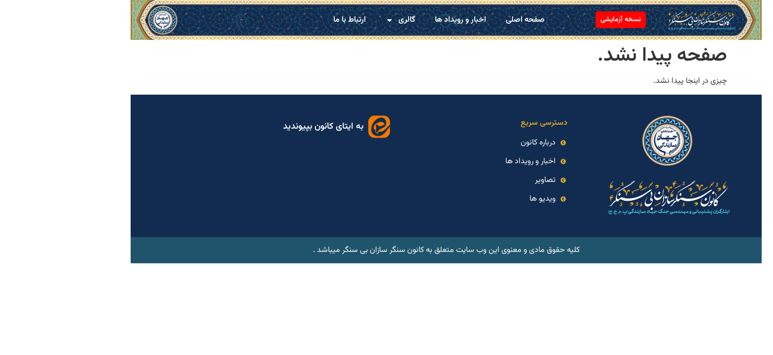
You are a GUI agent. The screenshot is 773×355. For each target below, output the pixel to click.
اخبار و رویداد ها (400, 20)
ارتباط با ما (290, 20)
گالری (340, 20)
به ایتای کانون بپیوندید (263, 127)
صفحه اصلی (465, 20)
